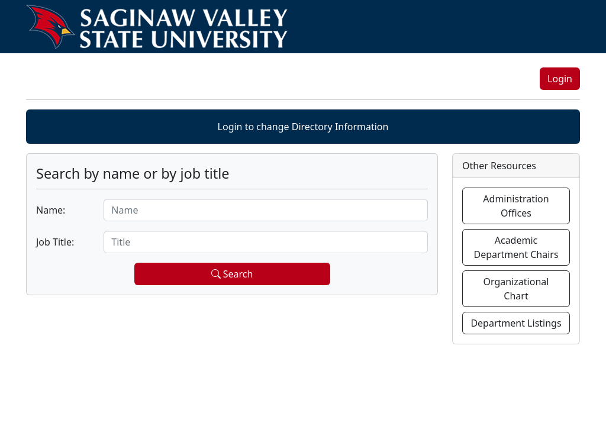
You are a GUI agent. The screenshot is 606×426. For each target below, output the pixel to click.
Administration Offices (516, 206)
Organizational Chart (516, 288)
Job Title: (55, 241)
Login (559, 78)
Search (232, 273)
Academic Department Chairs (515, 247)
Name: (50, 210)
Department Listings (515, 323)
